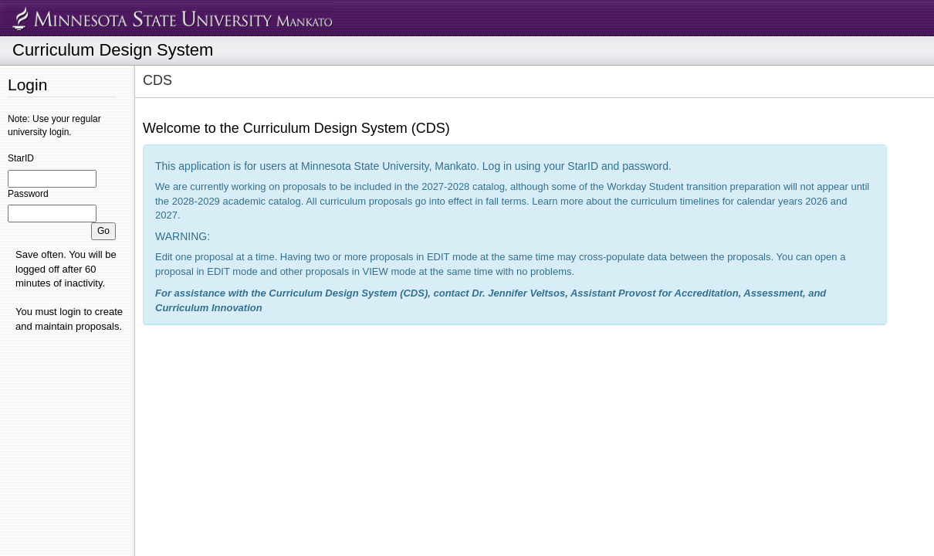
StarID (21, 158)
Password (28, 193)
